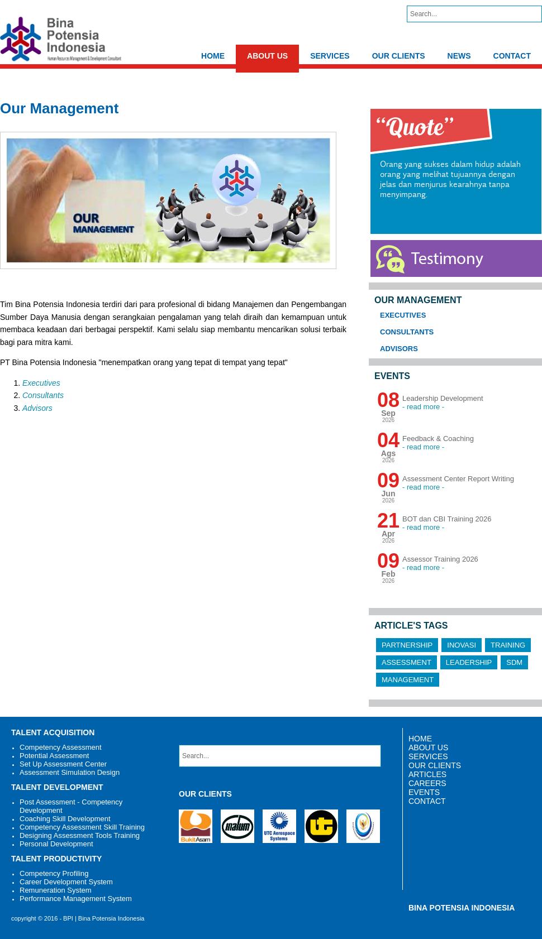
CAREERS (427, 783)
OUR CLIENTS (398, 55)
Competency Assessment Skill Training (82, 827)
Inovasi (461, 645)
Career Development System (66, 882)
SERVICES (330, 55)
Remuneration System (56, 890)
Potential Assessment (54, 755)
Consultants (43, 395)
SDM (514, 662)
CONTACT (512, 55)
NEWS (459, 55)
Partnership (407, 645)
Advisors (37, 408)
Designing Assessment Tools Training (80, 835)
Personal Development (56, 844)
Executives (41, 383)
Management (408, 679)
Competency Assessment (61, 747)
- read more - (423, 407)
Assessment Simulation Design (70, 772)
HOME (213, 55)
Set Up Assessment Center (63, 764)
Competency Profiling (54, 873)
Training (508, 645)
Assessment (406, 662)
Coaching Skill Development (65, 819)
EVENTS (424, 792)
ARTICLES (427, 774)
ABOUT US (267, 55)
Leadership (469, 662)
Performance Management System (76, 898)
